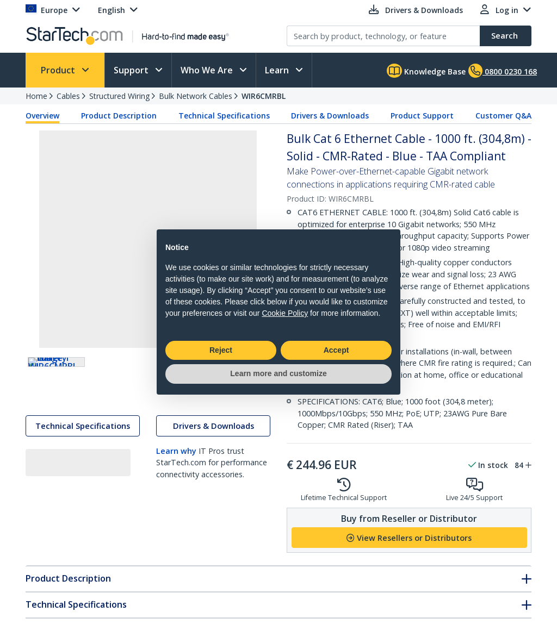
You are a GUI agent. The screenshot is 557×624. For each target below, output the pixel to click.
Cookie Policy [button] (285, 313)
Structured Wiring (119, 96)
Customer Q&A (503, 115)
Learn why (176, 461)
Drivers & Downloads (330, 115)
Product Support (422, 115)
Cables (68, 96)
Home (36, 96)
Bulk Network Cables (195, 96)
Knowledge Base (426, 71)
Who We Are (208, 70)
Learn (278, 70)
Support (132, 70)
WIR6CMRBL (264, 96)
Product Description (119, 115)
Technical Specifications (224, 115)
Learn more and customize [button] (278, 373)
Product (59, 70)
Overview (42, 115)
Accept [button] (336, 350)
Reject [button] (220, 350)
